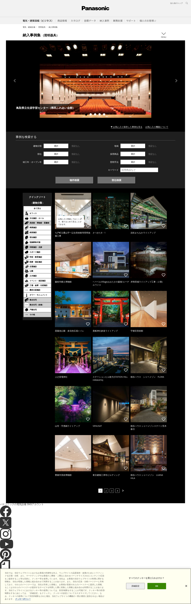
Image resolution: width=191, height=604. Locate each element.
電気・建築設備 (29, 27)
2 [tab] (91, 114)
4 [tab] (99, 114)
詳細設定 (136, 591)
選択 (56, 145)
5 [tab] (104, 114)
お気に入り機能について (156, 126)
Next (176, 81)
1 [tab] (86, 114)
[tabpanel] (95, 80)
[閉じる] (186, 591)
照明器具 (42, 27)
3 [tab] (95, 114)
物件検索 (74, 180)
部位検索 (116, 180)
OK (156, 591)
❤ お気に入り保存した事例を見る (126, 126)
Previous (15, 81)
